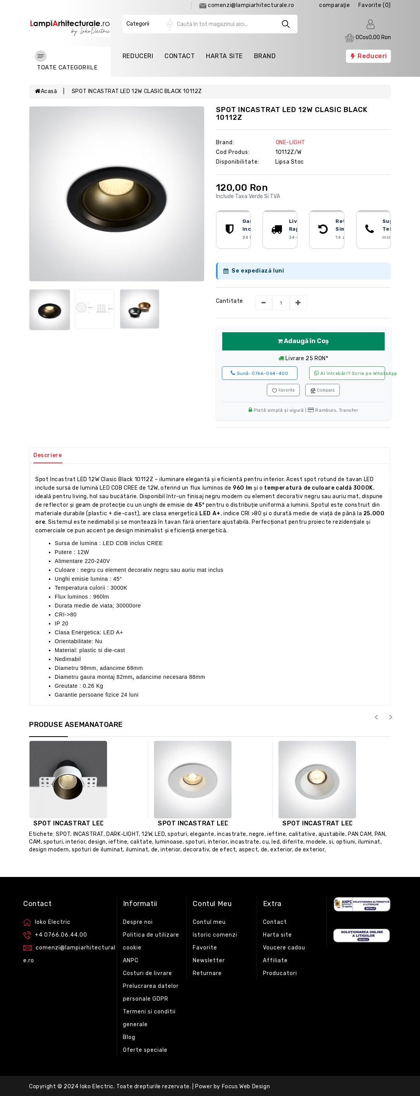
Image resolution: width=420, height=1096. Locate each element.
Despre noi (138, 922)
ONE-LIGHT (290, 142)
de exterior (310, 849)
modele (316, 842)
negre (256, 834)
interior (75, 842)
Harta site (277, 935)
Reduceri (138, 56)
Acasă (46, 91)
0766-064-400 (259, 373)
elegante (202, 834)
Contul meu (209, 922)
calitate (141, 842)
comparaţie (334, 5)
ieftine (276, 834)
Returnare (207, 973)
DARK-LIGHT (122, 834)
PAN (380, 834)
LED (160, 834)
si (331, 842)
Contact (179, 56)
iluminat (369, 842)
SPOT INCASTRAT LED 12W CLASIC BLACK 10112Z (137, 91)
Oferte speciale (145, 1050)
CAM (35, 842)
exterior (281, 849)
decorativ (196, 849)
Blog (129, 1037)
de (154, 849)
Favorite (283, 390)
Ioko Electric (97, 1086)
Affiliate (275, 960)
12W (147, 834)
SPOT (63, 834)
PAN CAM (360, 834)
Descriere (47, 455)
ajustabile (331, 834)
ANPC (130, 960)
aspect (248, 849)
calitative (302, 834)
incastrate (231, 834)
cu (265, 842)
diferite (292, 842)
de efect (224, 849)
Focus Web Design (246, 1086)
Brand (265, 56)
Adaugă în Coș (303, 341)
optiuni (345, 842)
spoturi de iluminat (97, 849)
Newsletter (209, 960)
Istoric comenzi (215, 935)
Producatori (280, 973)
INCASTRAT (88, 834)
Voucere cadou (284, 947)
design (97, 842)
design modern (49, 849)
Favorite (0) (374, 5)
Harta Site (224, 56)
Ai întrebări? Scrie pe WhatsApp (349, 373)
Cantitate (229, 301)
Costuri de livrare (147, 973)
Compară (322, 390)
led (275, 842)
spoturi (177, 834)
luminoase (169, 842)
